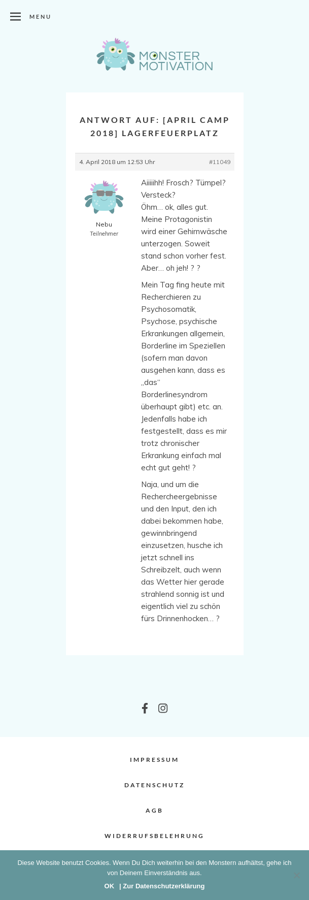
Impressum (154, 759)
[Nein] (296, 875)
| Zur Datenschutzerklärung (161, 886)
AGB (154, 810)
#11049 (219, 162)
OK (110, 886)
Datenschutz (154, 785)
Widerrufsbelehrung (154, 836)
